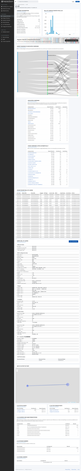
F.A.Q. (79, 469)
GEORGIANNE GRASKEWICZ (46, 86)
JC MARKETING (30, 176)
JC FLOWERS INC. (31, 154)
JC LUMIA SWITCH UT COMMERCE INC (34, 172)
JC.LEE (19, 71)
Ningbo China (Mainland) (54, 410)
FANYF (65, 93)
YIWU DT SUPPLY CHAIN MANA (69, 70)
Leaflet (69, 402)
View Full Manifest (73, 241)
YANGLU (29, 121)
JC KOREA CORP (30, 167)
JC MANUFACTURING (31, 174)
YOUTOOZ (66, 90)
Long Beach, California (21, 410)
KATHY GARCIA (43, 77)
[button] (17, 369)
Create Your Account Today (71, 40)
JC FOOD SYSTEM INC (31, 156)
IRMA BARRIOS (43, 64)
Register (77, 1)
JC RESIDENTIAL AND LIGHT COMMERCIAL (35, 184)
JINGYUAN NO (66, 62)
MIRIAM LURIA (43, 93)
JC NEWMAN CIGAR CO (32, 181)
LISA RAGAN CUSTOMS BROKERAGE (47, 71)
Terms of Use (73, 469)
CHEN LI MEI (66, 84)
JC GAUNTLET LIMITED (32, 162)
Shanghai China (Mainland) (54, 411)
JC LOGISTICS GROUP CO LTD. (33, 171)
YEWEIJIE (65, 95)
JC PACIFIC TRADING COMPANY (33, 182)
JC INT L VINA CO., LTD (32, 166)
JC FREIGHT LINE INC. (31, 159)
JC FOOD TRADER (31, 157)
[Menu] (16, 1)
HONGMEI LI (43, 82)
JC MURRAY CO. (30, 179)
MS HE (65, 75)
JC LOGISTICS (30, 169)
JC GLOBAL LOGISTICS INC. (32, 164)
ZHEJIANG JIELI (66, 92)
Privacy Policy (67, 469)
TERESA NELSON (31, 123)
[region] (7, 237)
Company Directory (21, 4)
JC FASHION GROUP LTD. (32, 152)
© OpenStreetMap (73, 402)
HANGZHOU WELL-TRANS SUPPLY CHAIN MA (72, 54)
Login (73, 1)
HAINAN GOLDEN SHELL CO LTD (69, 66)
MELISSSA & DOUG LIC (45, 55)
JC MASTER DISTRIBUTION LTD (33, 177)
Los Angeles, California (21, 411)
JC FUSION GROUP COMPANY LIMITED (34, 161)
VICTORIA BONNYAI (44, 89)
